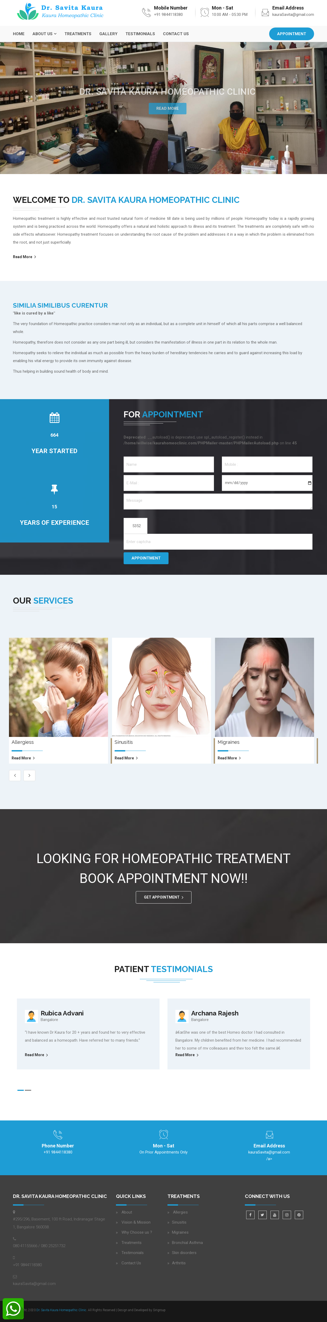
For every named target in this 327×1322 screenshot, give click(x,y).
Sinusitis (179, 1222)
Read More (167, 108)
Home (19, 33)
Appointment (291, 33)
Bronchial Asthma (187, 1242)
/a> (269, 1154)
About (127, 1212)
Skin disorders (184, 1252)
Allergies (180, 1212)
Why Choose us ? (137, 1232)
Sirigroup (159, 1310)
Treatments (77, 33)
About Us (42, 33)
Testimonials (140, 33)
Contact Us (176, 33)
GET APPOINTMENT (162, 897)
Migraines (180, 1232)
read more (21, 758)
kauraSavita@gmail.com (293, 14)
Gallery (108, 33)
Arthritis (179, 1263)
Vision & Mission (136, 1222)
